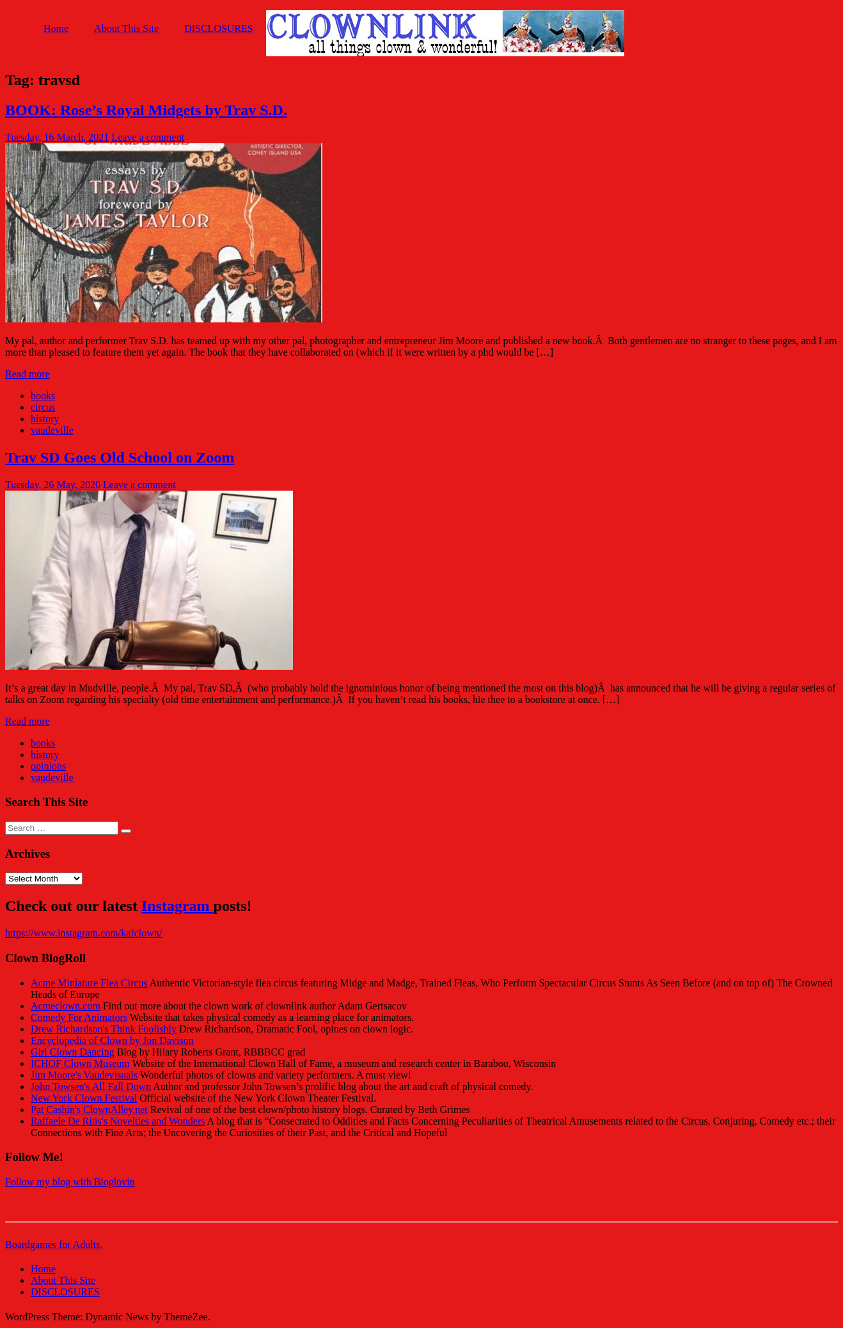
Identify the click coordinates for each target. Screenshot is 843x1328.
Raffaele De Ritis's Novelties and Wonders (118, 1121)
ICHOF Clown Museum (80, 1063)
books (43, 395)
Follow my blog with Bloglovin (70, 1181)
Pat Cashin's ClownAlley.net (89, 1109)
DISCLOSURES (218, 28)
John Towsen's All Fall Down (91, 1086)
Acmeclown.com (65, 1005)
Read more (27, 373)
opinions (48, 766)
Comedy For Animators (79, 1017)
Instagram (177, 905)
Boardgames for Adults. (53, 1244)
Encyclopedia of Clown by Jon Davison (112, 1040)
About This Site (126, 28)
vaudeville (52, 430)
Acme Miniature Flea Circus (89, 982)
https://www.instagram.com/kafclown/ (83, 933)
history (45, 418)
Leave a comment (147, 137)
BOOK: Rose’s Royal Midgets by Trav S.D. (146, 110)
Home (55, 28)
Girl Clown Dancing (72, 1052)
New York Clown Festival (84, 1098)
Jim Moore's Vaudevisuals (84, 1075)
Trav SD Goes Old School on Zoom (119, 457)
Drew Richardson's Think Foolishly (104, 1029)
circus (43, 407)
